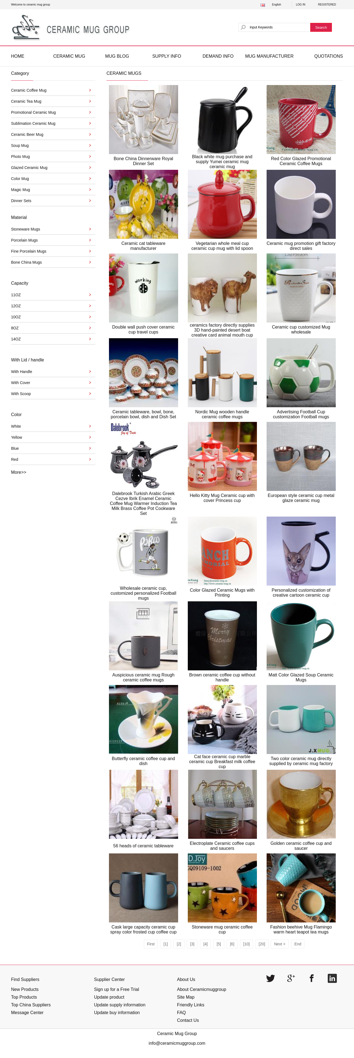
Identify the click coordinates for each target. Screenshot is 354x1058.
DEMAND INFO (217, 56)
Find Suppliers (25, 979)
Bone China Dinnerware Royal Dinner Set (143, 161)
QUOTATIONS (328, 56)
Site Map (185, 997)
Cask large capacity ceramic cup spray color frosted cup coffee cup (143, 929)
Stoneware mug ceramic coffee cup (222, 929)
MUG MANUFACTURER (269, 56)
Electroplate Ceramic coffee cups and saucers (222, 846)
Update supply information (119, 1005)
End (297, 944)
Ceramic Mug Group (177, 1033)
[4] (205, 944)
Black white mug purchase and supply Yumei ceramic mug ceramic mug (222, 161)
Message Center (27, 1012)
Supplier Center (109, 979)
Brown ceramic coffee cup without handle (222, 677)
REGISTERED (327, 4)
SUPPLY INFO (166, 56)
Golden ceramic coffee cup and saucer (301, 846)
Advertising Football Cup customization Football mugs (301, 414)
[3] (192, 944)
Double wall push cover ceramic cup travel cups (143, 329)
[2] (179, 944)
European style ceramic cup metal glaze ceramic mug (301, 498)
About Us (186, 979)
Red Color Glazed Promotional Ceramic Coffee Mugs (301, 161)
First (151, 944)
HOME (17, 56)
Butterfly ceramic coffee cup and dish (143, 761)
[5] (219, 944)
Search (321, 27)
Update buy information (117, 1012)
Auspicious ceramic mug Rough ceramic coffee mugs (143, 677)
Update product (109, 997)
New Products (25, 989)
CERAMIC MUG (69, 56)
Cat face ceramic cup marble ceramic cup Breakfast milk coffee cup (222, 761)
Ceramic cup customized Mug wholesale (301, 329)
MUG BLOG (117, 56)
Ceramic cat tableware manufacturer (143, 246)
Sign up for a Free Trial (116, 989)
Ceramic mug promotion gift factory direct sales (301, 246)
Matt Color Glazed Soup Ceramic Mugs (301, 677)
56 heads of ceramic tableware (143, 845)
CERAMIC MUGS (123, 73)
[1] (165, 944)
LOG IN (300, 4)
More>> (18, 472)
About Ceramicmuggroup (201, 989)
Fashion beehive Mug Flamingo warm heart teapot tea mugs (301, 929)
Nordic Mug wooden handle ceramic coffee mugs (222, 414)
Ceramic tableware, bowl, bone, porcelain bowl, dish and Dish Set (143, 414)
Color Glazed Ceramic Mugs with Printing (222, 592)
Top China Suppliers (31, 1005)
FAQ (181, 1012)
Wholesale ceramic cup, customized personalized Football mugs (143, 593)
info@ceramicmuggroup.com (177, 1043)
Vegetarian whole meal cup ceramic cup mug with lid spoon (222, 246)
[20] (262, 944)
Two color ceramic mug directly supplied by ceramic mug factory (301, 761)
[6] (232, 944)
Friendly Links (190, 1005)
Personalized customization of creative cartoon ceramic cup (301, 592)
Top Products (24, 997)
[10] (246, 944)
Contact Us (188, 1020)
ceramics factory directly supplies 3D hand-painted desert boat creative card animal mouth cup (222, 330)
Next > (279, 944)
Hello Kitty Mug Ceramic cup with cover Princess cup (222, 498)
